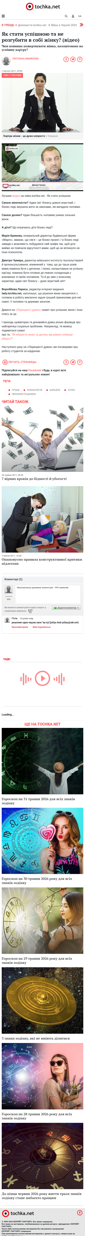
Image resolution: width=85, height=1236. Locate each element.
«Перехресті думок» (28, 309)
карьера (55, 390)
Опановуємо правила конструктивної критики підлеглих (42, 561)
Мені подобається (42, 627)
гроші (15, 390)
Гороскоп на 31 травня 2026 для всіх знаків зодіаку (38, 801)
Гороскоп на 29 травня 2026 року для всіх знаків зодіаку (37, 960)
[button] (73, 16)
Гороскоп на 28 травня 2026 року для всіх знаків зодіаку (37, 1116)
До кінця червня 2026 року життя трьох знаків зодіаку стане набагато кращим (41, 1195)
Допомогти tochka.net (32, 25)
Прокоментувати (20, 627)
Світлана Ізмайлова (25, 58)
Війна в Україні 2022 (64, 25)
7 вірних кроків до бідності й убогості (34, 478)
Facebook (34, 370)
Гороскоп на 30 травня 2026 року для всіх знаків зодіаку (37, 880)
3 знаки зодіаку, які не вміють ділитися (36, 1038)
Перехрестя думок (24, 394)
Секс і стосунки (12, 75)
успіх (71, 390)
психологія (34, 390)
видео (16, 195)
